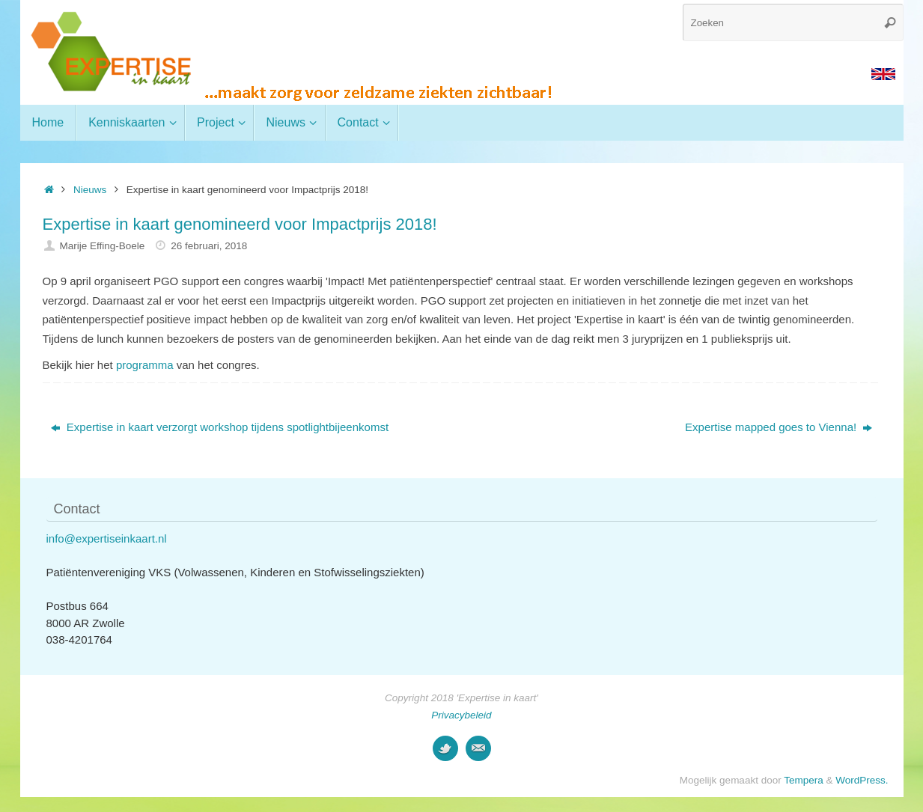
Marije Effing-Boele (101, 245)
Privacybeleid (461, 715)
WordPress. (861, 780)
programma (145, 364)
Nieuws (89, 189)
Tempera (803, 780)
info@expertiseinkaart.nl (106, 538)
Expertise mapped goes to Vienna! (778, 427)
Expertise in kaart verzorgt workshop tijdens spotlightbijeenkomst (220, 427)
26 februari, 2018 (209, 245)
